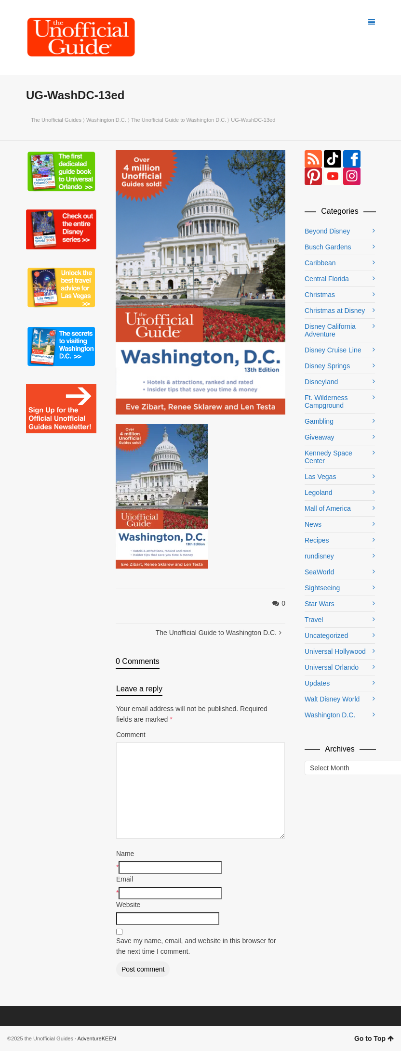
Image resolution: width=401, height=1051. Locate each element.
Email (124, 879)
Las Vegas (320, 476)
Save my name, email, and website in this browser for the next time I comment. (196, 946)
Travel (314, 619)
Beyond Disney (327, 231)
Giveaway (319, 437)
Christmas (320, 294)
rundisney (319, 556)
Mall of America (328, 508)
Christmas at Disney (335, 310)
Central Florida (327, 279)
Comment (131, 735)
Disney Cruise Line (333, 350)
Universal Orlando (332, 667)
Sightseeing (322, 588)
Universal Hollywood (335, 651)
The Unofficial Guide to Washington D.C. (178, 120)
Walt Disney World (332, 699)
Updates (317, 683)
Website (128, 904)
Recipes (317, 540)
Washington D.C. (106, 120)
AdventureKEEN (97, 1038)
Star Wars (319, 604)
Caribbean (320, 263)
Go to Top (374, 1038)
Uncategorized (326, 635)
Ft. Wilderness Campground (326, 401)
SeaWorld (319, 572)
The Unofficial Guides (56, 120)
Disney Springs (327, 366)
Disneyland (321, 382)
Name (125, 853)
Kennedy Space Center (328, 457)
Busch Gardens (328, 247)
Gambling (319, 421)
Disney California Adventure (330, 330)
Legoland (319, 492)
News (313, 524)
